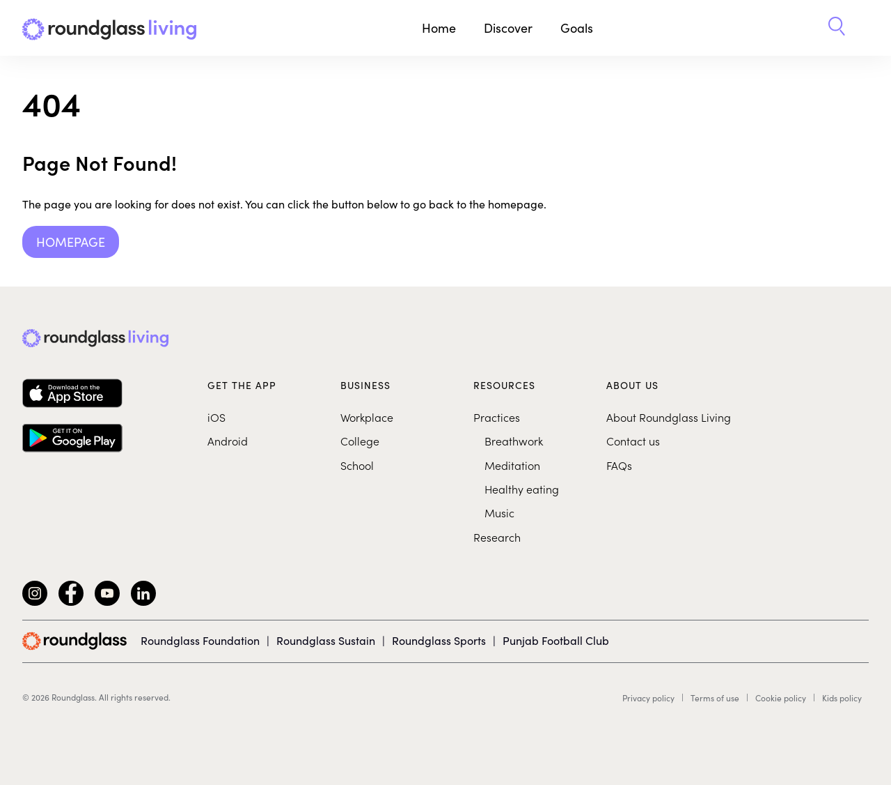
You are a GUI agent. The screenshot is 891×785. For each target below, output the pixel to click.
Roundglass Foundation (200, 640)
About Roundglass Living (668, 417)
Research (497, 536)
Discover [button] (508, 28)
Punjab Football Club (556, 640)
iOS (216, 417)
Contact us (633, 440)
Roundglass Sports (439, 640)
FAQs (619, 465)
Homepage (70, 242)
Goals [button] (576, 28)
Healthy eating (521, 488)
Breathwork (513, 440)
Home (439, 28)
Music (499, 512)
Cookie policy (780, 697)
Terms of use (715, 697)
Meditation (512, 465)
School (357, 465)
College (359, 440)
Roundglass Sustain (325, 640)
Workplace (366, 417)
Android (227, 440)
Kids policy (842, 697)
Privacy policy (648, 697)
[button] (837, 27)
